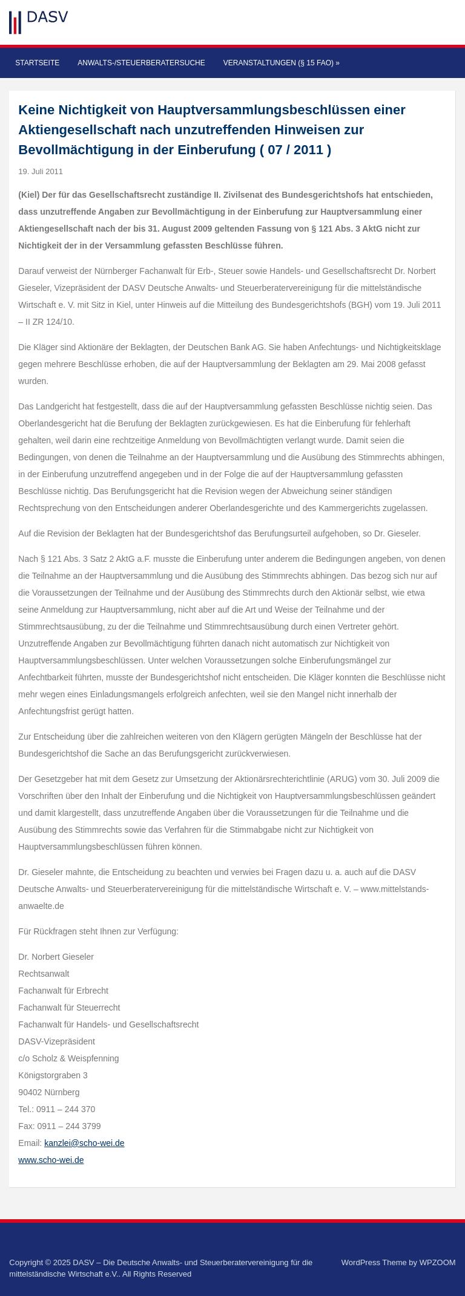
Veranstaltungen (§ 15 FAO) (281, 63)
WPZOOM (438, 1262)
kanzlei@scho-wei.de (84, 1143)
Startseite (37, 63)
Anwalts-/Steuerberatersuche (141, 63)
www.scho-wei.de (51, 1160)
